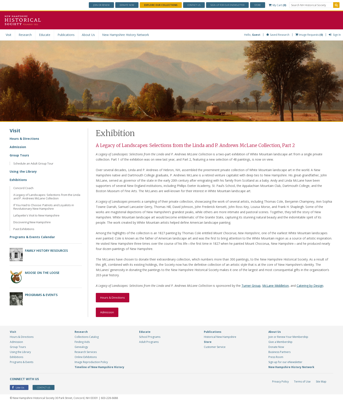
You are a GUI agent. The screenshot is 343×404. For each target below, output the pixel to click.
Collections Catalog (87, 337)
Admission (18, 147)
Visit (8, 35)
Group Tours (19, 155)
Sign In (335, 35)
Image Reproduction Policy (91, 362)
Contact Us (193, 5)
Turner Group (251, 286)
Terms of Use (302, 381)
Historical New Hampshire (220, 337)
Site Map (321, 381)
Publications (66, 35)
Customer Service (215, 347)
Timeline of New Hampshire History (99, 367)
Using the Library (23, 171)
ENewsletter (227, 5)
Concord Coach (23, 188)
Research (25, 35)
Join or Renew (101, 5)
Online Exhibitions (86, 357)
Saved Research (277, 35)
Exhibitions (18, 180)
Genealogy (81, 347)
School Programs (149, 337)
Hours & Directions (24, 138)
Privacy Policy (280, 381)
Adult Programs (149, 342)
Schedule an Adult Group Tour (33, 163)
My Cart (277, 5)
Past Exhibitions (23, 229)
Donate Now (276, 347)
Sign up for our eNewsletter (285, 362)
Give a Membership (280, 342)
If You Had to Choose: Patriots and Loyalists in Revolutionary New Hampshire (43, 207)
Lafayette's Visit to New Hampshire (36, 215)
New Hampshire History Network (125, 35)
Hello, (252, 35)
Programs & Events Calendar (32, 237)
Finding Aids (82, 342)
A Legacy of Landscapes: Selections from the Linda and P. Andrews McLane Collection (46, 196)
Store (257, 5)
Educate (44, 35)
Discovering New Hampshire (32, 222)
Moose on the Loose (42, 273)
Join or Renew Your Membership (288, 337)
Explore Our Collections (160, 5)
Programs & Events (41, 295)
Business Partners (279, 352)
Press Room (275, 357)
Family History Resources (46, 250)
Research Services (86, 352)
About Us (88, 35)
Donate (127, 5)
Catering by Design (310, 286)
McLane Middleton (275, 286)
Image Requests (309, 35)
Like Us (18, 387)
